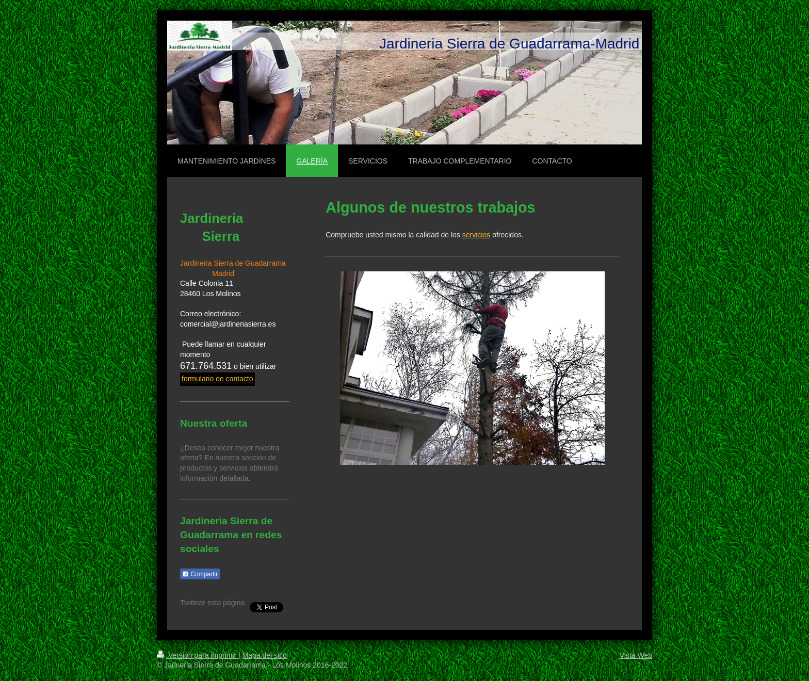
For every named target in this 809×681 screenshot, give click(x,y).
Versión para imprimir (197, 655)
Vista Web (636, 655)
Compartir (200, 574)
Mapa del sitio (264, 655)
